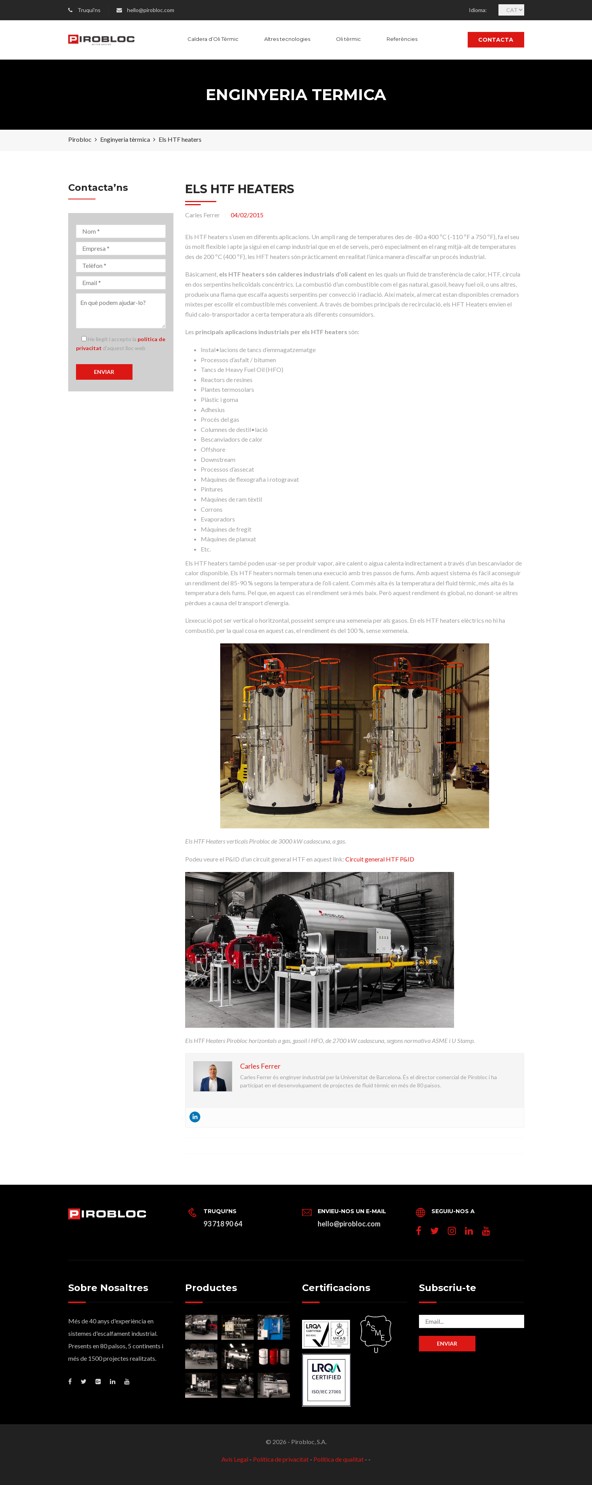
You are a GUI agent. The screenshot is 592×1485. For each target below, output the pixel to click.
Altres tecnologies (287, 39)
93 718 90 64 (222, 1223)
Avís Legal (234, 1459)
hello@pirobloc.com (150, 10)
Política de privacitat (281, 1459)
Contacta (495, 39)
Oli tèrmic (348, 39)
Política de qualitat (338, 1459)
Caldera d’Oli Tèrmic (213, 39)
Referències (402, 39)
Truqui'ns (89, 10)
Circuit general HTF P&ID (379, 859)
